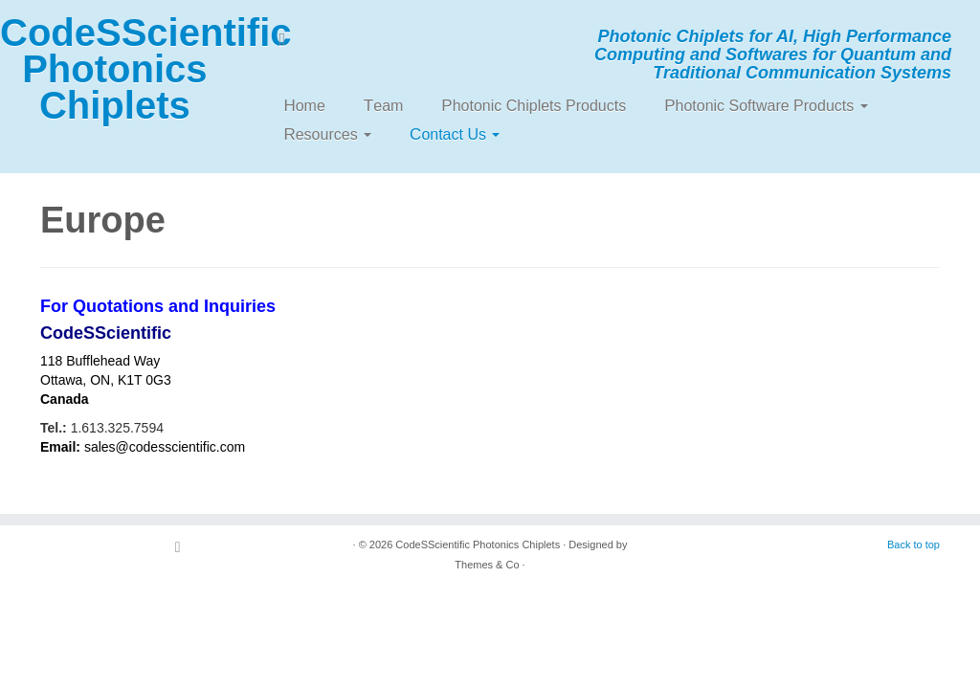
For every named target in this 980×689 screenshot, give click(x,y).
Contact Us (455, 134)
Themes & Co (487, 564)
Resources (327, 134)
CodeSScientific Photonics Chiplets (115, 68)
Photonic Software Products (766, 106)
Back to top (913, 544)
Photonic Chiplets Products (533, 106)
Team (384, 106)
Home (303, 106)
